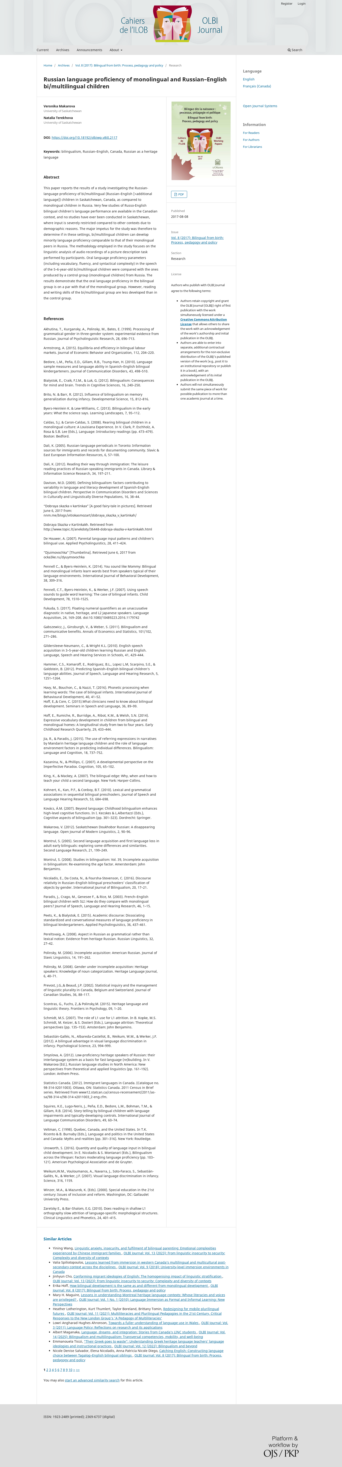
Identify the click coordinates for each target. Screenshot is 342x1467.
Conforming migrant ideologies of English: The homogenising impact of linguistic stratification (148, 1276)
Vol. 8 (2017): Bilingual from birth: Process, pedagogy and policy (119, 65)
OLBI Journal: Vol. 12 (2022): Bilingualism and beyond (155, 1346)
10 (70, 1370)
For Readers (251, 133)
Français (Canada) (257, 86)
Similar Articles (58, 1239)
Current (43, 50)
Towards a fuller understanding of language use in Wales (154, 1323)
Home (48, 65)
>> (78, 1370)
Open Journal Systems (260, 106)
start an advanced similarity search (92, 1380)
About (115, 50)
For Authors (251, 140)
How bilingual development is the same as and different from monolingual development (139, 1285)
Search (295, 50)
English (249, 79)
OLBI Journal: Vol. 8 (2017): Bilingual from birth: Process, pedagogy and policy (135, 1287)
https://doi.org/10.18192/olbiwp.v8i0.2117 (84, 137)
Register (286, 3)
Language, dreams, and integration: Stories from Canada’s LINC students (139, 1332)
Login (302, 3)
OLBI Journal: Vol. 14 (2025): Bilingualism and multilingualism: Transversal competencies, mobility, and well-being (139, 1334)
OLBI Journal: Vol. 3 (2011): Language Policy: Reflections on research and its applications (140, 1325)
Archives (62, 50)
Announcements (89, 50)
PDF (181, 194)
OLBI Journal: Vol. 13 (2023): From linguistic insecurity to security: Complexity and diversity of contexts (132, 1281)
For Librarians (252, 147)
